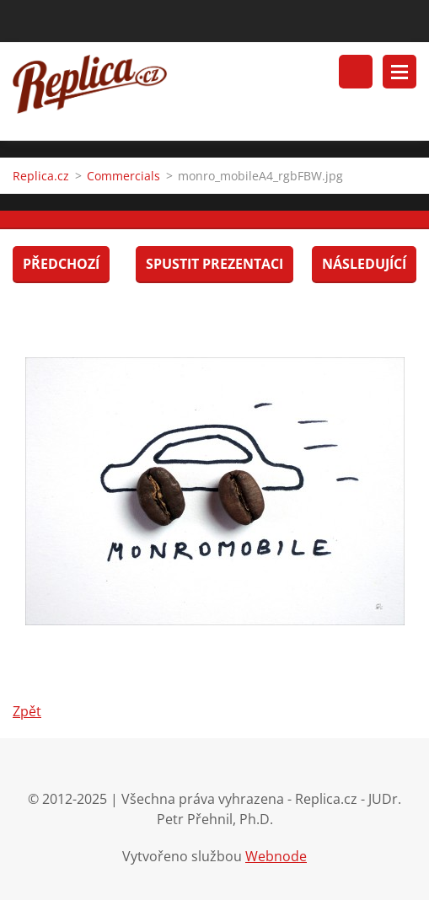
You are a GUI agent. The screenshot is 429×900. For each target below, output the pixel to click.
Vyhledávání (356, 71)
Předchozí (61, 263)
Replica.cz (41, 176)
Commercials (123, 176)
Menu (399, 71)
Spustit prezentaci (214, 263)
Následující (364, 263)
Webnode (276, 856)
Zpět (27, 711)
